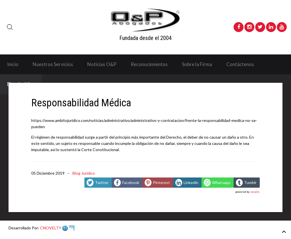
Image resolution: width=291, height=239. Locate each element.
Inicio (12, 64)
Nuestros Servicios (53, 64)
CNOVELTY (56, 227)
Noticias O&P (102, 64)
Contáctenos (240, 64)
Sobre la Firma (197, 64)
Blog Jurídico (83, 173)
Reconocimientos (149, 64)
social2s (255, 191)
